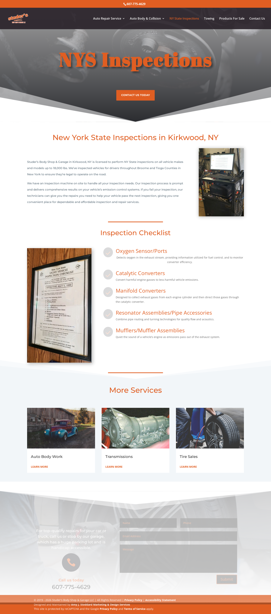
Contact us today (135, 94)
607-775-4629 (71, 590)
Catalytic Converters (140, 273)
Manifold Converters (141, 290)
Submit (227, 583)
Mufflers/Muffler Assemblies (150, 330)
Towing (209, 19)
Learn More (39, 466)
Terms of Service (134, 609)
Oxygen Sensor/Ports (141, 250)
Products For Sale (231, 19)
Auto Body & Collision (145, 19)
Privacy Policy (109, 609)
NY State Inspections (184, 19)
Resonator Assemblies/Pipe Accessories (164, 312)
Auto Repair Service (107, 19)
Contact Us (257, 19)
